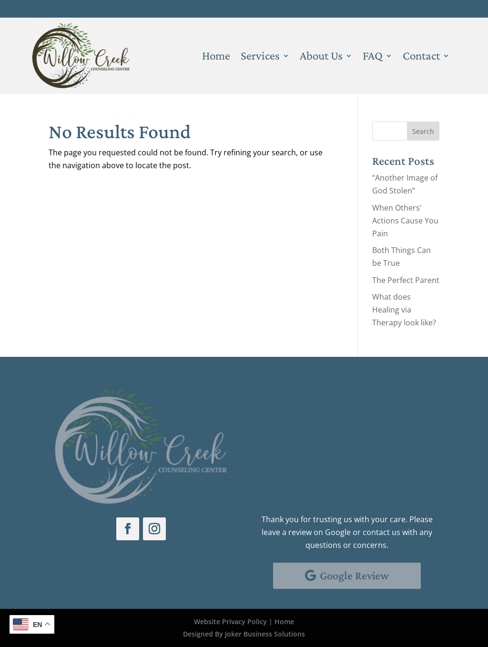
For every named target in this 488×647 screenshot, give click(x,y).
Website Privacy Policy (230, 621)
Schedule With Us (303, 396)
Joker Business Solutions (265, 633)
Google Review (354, 575)
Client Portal (421, 8)
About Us (321, 57)
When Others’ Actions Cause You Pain (405, 220)
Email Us (293, 461)
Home (216, 57)
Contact (421, 57)
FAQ (373, 57)
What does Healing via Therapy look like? (404, 310)
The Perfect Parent (405, 280)
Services (260, 57)
